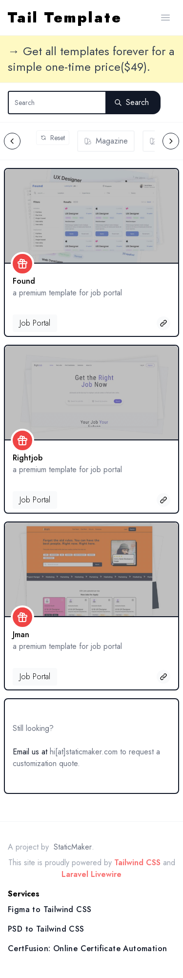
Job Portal (35, 323)
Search (131, 102)
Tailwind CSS (137, 862)
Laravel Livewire (91, 874)
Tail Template (65, 17)
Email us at (30, 751)
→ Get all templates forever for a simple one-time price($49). (91, 59)
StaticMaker (73, 847)
